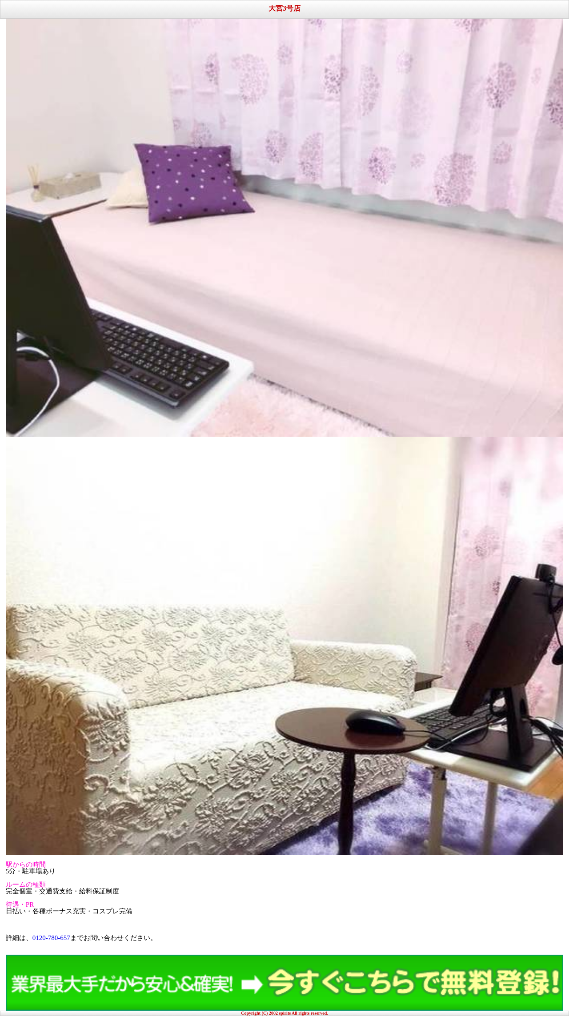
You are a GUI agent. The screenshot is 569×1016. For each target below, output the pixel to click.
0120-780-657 (51, 937)
